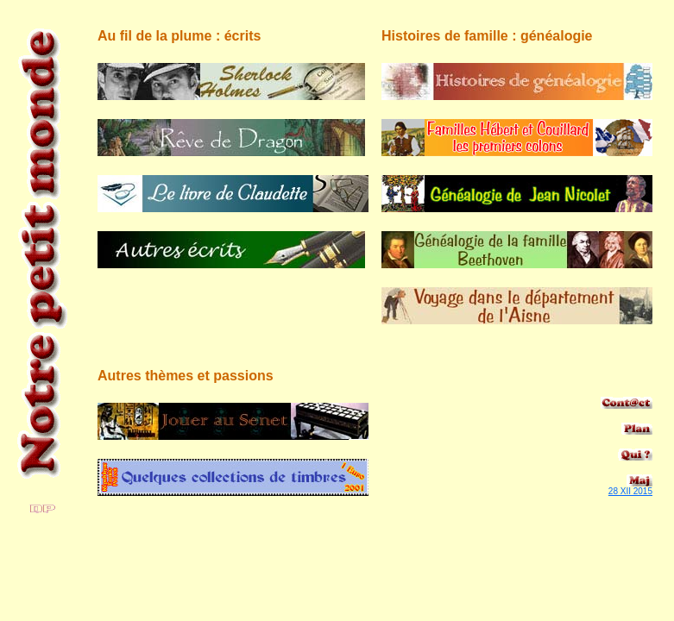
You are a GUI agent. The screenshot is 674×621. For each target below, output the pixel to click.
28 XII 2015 (630, 491)
